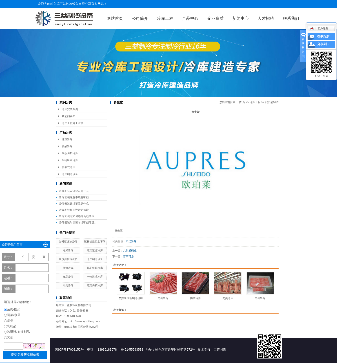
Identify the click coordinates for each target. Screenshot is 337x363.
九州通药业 (130, 250)
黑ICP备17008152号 (69, 349)
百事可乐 (128, 256)
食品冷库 (67, 146)
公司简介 (140, 18)
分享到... (323, 44)
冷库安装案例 (70, 109)
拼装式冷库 (68, 167)
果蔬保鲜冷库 (70, 153)
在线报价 (323, 36)
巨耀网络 (219, 349)
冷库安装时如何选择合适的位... (77, 216)
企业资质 (215, 18)
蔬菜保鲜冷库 (95, 285)
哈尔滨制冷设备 (68, 259)
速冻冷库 (67, 139)
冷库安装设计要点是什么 (74, 191)
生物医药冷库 (70, 160)
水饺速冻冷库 (95, 276)
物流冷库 (68, 267)
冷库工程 (165, 18)
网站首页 (115, 18)
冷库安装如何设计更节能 (74, 210)
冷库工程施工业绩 (72, 123)
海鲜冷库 (68, 250)
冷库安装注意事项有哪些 (74, 197)
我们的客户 (68, 116)
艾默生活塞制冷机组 (131, 298)
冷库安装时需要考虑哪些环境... (77, 222)
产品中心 (190, 18)
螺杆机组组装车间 (95, 241)
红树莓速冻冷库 (68, 241)
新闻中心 (241, 18)
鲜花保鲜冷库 (95, 267)
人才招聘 (266, 18)
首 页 (242, 102)
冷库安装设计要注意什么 (74, 203)
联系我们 (291, 18)
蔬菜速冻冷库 (95, 250)
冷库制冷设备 (70, 174)
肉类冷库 (68, 285)
